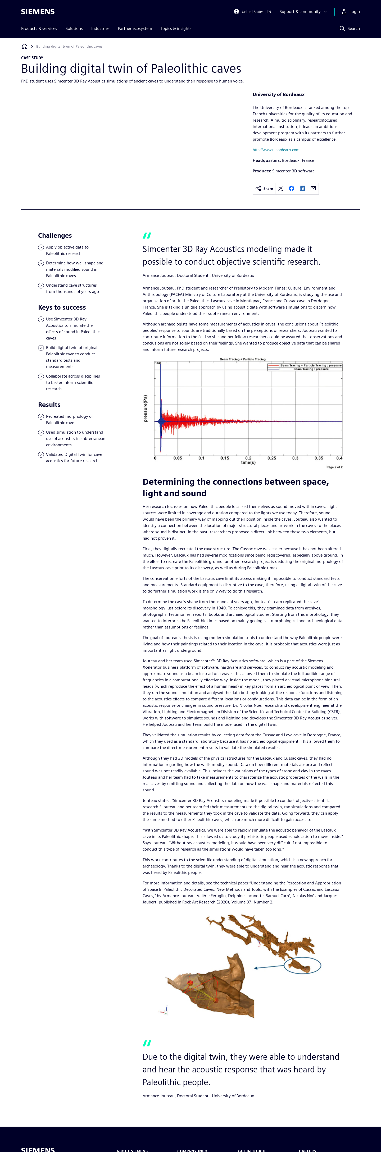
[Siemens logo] (38, 11)
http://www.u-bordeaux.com (276, 150)
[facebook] (291, 188)
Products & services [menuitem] (39, 28)
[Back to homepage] (24, 46)
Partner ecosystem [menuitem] (135, 28)
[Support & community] (304, 11)
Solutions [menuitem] (74, 28)
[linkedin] (302, 188)
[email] (313, 188)
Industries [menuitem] (100, 28)
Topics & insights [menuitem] (176, 28)
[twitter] (280, 188)
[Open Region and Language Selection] (252, 11)
